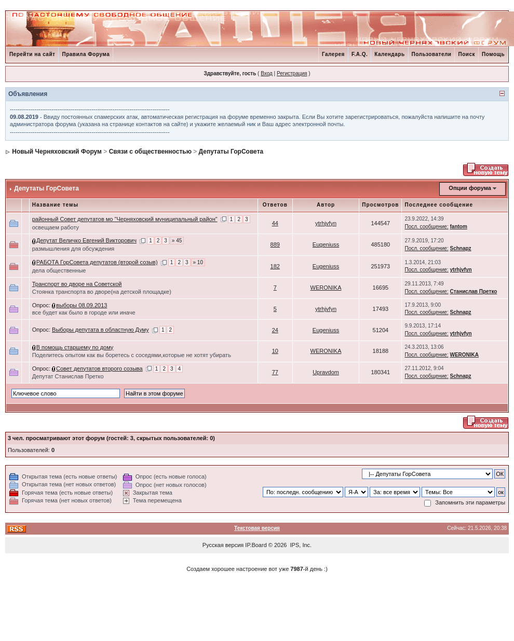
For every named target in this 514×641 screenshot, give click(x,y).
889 (275, 244)
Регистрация (292, 73)
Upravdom (326, 372)
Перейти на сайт (32, 54)
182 (275, 266)
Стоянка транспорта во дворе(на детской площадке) (101, 292)
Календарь (389, 54)
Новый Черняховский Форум (57, 151)
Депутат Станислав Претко (68, 376)
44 (275, 223)
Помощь (493, 54)
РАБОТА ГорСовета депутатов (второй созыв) (97, 262)
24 (275, 330)
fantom (458, 226)
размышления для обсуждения (73, 249)
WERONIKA (326, 287)
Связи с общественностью (150, 151)
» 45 (177, 240)
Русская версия (223, 545)
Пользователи (432, 54)
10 (275, 351)
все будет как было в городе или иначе (84, 312)
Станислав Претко (473, 291)
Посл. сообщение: (426, 226)
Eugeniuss (326, 244)
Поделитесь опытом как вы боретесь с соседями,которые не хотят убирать (131, 355)
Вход (267, 73)
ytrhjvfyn (325, 223)
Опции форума (470, 188)
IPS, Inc (300, 545)
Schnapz (460, 248)
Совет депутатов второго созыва (99, 368)
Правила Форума (86, 54)
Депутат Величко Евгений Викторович (86, 240)
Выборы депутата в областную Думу (100, 329)
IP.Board (255, 545)
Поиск (466, 54)
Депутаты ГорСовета (231, 151)
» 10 (198, 262)
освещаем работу (55, 227)
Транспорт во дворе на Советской (77, 284)
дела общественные (59, 270)
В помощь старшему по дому (75, 347)
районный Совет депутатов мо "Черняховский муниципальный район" (125, 219)
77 (275, 372)
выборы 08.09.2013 (81, 305)
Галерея (333, 54)
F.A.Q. (359, 54)
